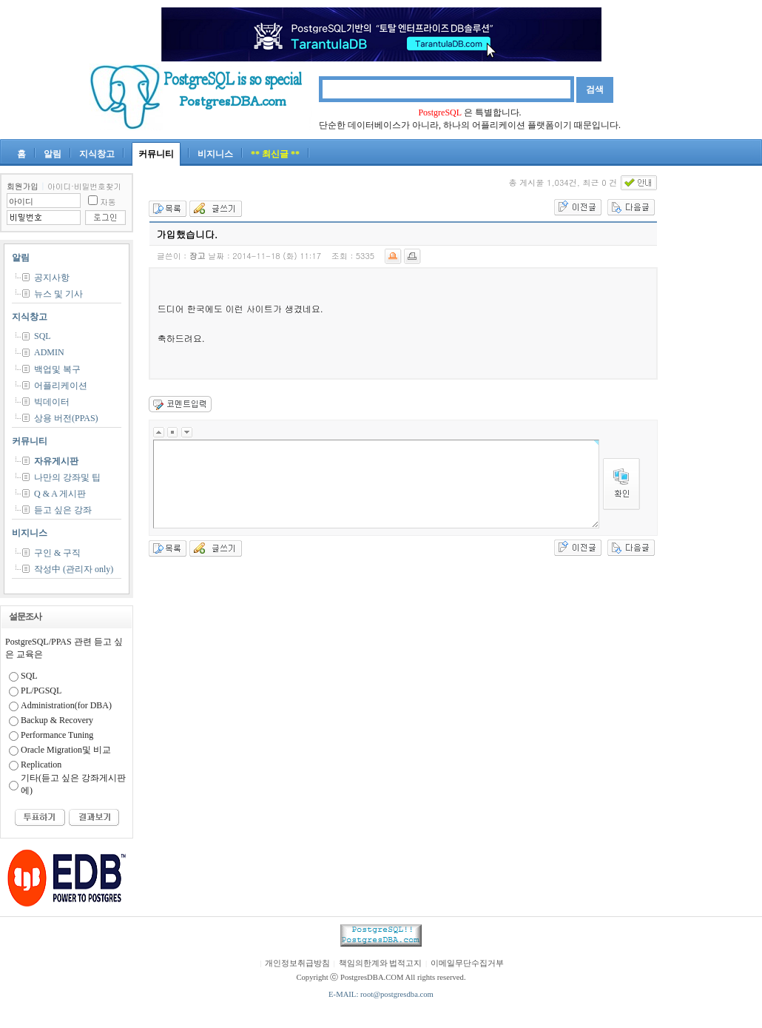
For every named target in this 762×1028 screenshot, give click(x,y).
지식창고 (97, 154)
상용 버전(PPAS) (66, 418)
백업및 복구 (57, 369)
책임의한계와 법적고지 (380, 963)
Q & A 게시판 (60, 493)
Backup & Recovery (57, 720)
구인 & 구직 (57, 553)
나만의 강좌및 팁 (67, 477)
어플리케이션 (60, 385)
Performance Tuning (57, 735)
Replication (41, 764)
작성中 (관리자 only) (73, 569)
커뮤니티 (156, 154)
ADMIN (49, 352)
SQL (42, 336)
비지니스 (215, 154)
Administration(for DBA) (66, 705)
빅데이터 (52, 402)
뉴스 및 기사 (58, 294)
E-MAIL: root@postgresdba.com (381, 994)
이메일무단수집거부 (467, 963)
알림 (52, 154)
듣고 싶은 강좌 (63, 510)
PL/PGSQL (41, 690)
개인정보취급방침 (297, 963)
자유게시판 (56, 461)
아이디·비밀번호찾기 (84, 186)
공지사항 (52, 277)
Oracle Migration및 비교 (66, 750)
